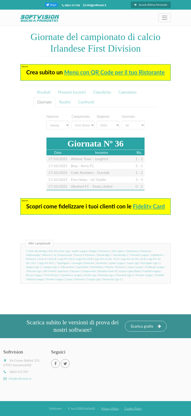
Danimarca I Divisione (138, 251)
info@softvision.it (17, 378)
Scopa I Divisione (75, 279)
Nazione (52, 116)
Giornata (128, 116)
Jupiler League (79, 251)
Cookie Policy (133, 408)
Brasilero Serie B (107, 271)
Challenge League (155, 267)
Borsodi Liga (34, 271)
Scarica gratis (146, 326)
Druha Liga (90, 275)
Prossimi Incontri (72, 92)
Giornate (44, 102)
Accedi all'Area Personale (150, 4)
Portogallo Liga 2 (150, 263)
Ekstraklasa (96, 267)
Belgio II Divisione (100, 251)
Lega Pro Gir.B (84, 258)
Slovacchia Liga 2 (111, 279)
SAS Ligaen (118, 251)
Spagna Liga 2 (51, 267)
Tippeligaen (63, 263)
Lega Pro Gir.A (66, 258)
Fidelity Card (149, 206)
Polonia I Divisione (115, 267)
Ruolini (65, 102)
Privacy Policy (110, 408)
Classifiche (102, 92)
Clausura (75, 271)
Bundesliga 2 (121, 255)
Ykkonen (47, 255)
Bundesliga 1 (104, 255)
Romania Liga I (106, 275)
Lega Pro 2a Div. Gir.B (133, 258)
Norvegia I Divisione (83, 263)
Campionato (81, 116)
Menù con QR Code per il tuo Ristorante (114, 72)
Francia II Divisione (84, 255)
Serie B (52, 258)
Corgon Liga (93, 279)
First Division (51, 275)
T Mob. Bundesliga (36, 251)
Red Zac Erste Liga (59, 251)
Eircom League (34, 275)
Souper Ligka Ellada (129, 271)
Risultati (44, 92)
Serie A (42, 258)
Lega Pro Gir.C (47, 263)
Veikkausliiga (33, 255)
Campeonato (89, 271)
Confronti (86, 102)
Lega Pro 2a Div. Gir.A (106, 258)
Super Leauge (135, 267)
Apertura (63, 271)
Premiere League (139, 255)
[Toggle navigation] (165, 17)
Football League (151, 271)
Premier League (144, 275)
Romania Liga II (125, 275)
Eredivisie (101, 263)
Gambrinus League (71, 275)
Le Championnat (63, 255)
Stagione (103, 116)
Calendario (127, 92)
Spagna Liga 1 (33, 267)
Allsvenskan (67, 267)
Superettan (82, 267)
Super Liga (133, 263)
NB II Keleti (49, 271)
